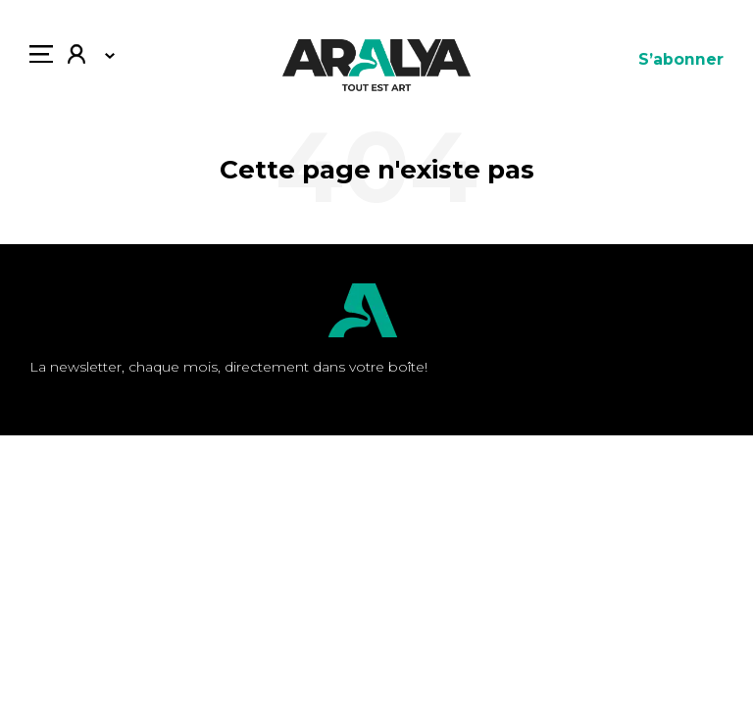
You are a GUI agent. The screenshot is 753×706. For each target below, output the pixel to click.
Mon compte (76, 56)
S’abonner (681, 59)
